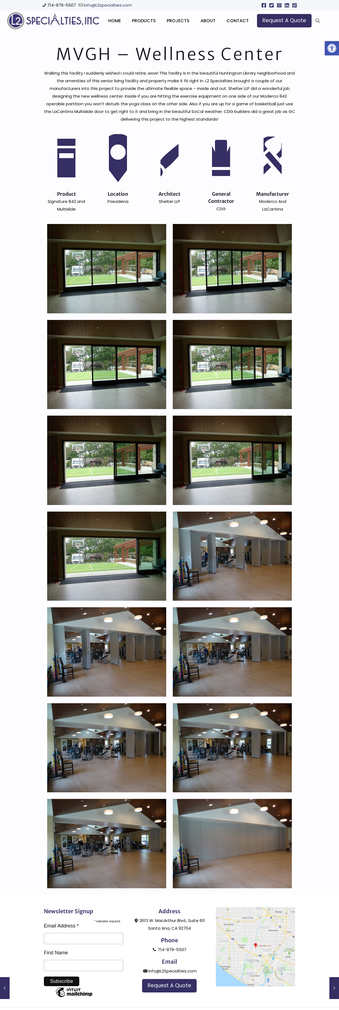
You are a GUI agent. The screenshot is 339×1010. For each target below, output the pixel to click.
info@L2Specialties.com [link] (169, 995)
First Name (56, 976)
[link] (332, 48)
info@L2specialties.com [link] (108, 5)
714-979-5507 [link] (61, 5)
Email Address (61, 949)
